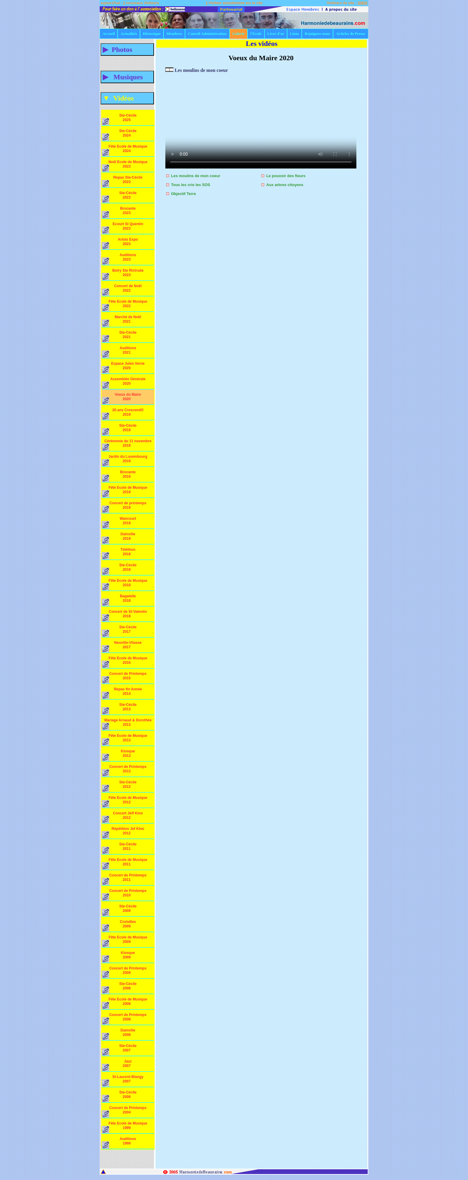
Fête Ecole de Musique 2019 (124, 491)
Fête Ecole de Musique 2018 (124, 584)
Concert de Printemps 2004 (124, 1112)
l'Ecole (256, 33)
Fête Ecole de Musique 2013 (124, 740)
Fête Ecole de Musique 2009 (124, 941)
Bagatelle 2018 (121, 600)
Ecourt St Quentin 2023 (122, 228)
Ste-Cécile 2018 (121, 569)
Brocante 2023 (121, 212)
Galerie (239, 33)
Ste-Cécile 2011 (121, 848)
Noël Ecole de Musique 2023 (124, 166)
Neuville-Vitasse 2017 (121, 646)
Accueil (109, 33)
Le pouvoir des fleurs (285, 176)
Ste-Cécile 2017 (121, 631)
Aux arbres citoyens (284, 185)
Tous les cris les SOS (190, 185)
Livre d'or (275, 33)
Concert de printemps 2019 (124, 507)
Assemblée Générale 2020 (124, 383)
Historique (152, 33)
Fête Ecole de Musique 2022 (124, 305)
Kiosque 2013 (121, 755)
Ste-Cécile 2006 (121, 1096)
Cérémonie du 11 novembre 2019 (126, 445)
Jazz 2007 (121, 1065)
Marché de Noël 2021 (121, 321)
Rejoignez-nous (317, 33)
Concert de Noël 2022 (122, 290)
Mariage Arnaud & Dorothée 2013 (127, 724)
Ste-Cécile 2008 (121, 988)
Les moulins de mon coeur (195, 176)
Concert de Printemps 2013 (124, 771)
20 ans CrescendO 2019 (123, 414)
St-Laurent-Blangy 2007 (123, 1081)
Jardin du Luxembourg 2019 (124, 460)
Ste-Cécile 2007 (121, 1050)
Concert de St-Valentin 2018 (124, 615)
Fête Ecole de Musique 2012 (124, 802)
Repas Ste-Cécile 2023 (122, 181)
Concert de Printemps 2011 (124, 879)
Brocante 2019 (121, 476)
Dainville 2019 (121, 538)
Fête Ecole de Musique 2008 (124, 1003)
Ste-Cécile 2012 (121, 786)
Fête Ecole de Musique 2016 (124, 662)
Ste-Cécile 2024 (121, 135)
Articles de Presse (350, 33)
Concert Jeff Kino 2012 (122, 817)
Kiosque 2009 (121, 957)
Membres (174, 33)
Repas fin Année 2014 (122, 693)
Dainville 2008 (121, 1034)
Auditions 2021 (121, 352)
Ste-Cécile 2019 (121, 429)
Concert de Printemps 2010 (124, 895)
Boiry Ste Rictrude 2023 (123, 274)
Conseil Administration (207, 33)
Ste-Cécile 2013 (121, 709)
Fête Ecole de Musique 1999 (124, 1127)
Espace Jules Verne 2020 (123, 367)
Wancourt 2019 (121, 522)
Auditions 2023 (121, 259)
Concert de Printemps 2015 (124, 677)
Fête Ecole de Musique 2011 (124, 864)
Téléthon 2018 (121, 553)
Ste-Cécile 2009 (121, 910)
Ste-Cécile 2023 (121, 197)
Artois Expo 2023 (121, 243)
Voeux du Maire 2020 (121, 398)
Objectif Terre (183, 193)
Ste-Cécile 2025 (121, 119)
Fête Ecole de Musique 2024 (124, 150)
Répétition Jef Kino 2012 (123, 833)
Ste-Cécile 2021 (121, 336)
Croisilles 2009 (121, 926)
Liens (294, 33)
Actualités (129, 33)
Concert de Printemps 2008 (124, 1019)
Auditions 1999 (121, 1143)
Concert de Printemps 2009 (124, 972)
